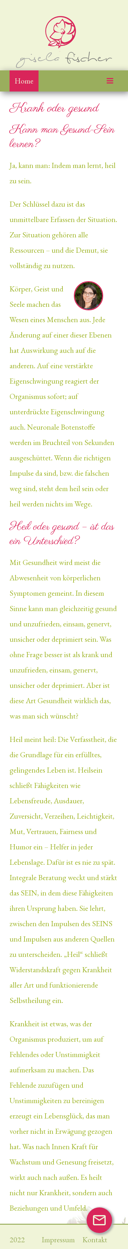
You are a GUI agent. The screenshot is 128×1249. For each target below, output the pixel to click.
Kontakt (94, 1240)
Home (24, 81)
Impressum (59, 1240)
